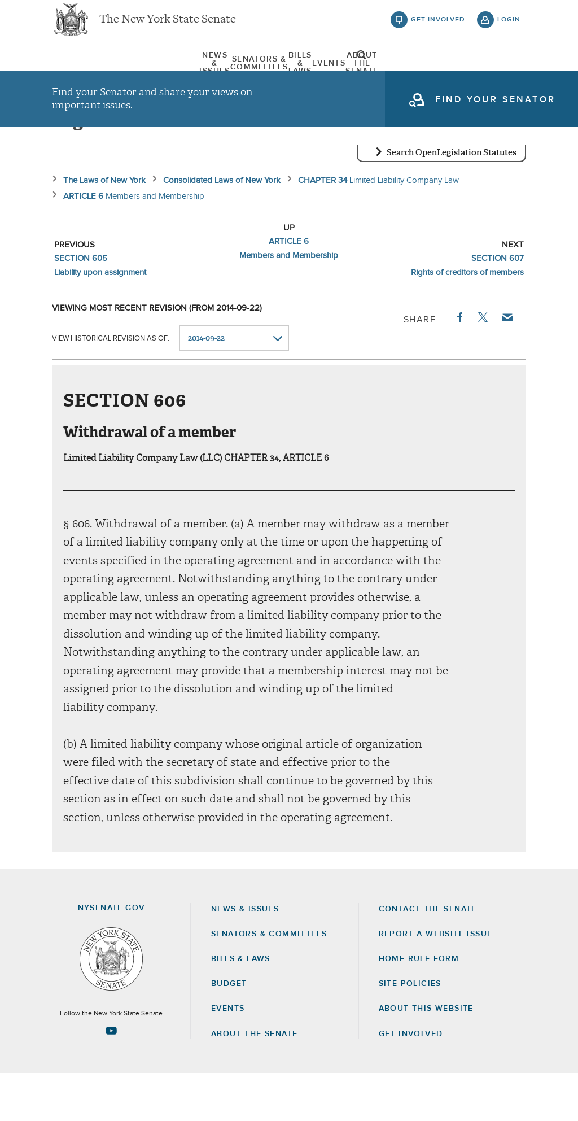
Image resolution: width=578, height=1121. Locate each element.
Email (507, 365)
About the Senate (254, 1081)
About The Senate (435, 73)
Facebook (459, 365)
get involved (438, 28)
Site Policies (410, 1031)
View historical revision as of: (110, 386)
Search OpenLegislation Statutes (451, 200)
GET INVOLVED (411, 1081)
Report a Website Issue (436, 981)
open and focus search (509, 75)
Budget (229, 1031)
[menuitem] (86, 72)
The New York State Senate (167, 28)
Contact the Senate (428, 957)
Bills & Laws (297, 73)
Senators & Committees (193, 73)
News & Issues (86, 73)
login (508, 28)
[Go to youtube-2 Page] (111, 1078)
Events (359, 73)
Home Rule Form (419, 1006)
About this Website (426, 1057)
